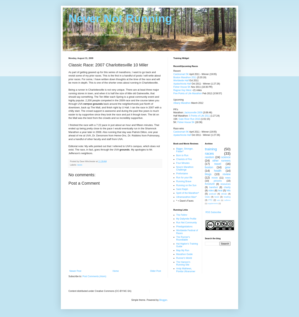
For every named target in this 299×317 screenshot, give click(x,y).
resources (225, 184)
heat (220, 190)
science (226, 157)
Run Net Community (186, 222)
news (228, 177)
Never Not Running (120, 18)
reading (227, 197)
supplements (213, 203)
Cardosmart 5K (181, 74)
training (211, 149)
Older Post (155, 271)
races (79, 165)
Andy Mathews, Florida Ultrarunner (185, 270)
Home (116, 271)
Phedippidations (184, 226)
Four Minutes (183, 163)
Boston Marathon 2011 (184, 77)
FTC (210, 200)
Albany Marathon (182, 103)
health (217, 170)
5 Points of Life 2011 (199, 115)
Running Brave (183, 181)
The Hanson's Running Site (183, 263)
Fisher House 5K (181, 87)
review (227, 174)
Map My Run (182, 250)
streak (224, 194)
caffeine (227, 200)
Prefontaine (182, 173)
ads (218, 200)
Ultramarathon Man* (186, 197)
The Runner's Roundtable (183, 238)
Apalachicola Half (182, 83)
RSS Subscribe (213, 212)
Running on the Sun (186, 185)
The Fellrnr (181, 215)
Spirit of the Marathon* (187, 193)
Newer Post (75, 271)
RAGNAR (210, 184)
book (217, 197)
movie (215, 177)
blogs (208, 174)
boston (209, 167)
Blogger (163, 300)
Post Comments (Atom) (94, 276)
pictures (218, 180)
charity (227, 187)
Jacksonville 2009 (193, 112)
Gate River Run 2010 (189, 119)
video (211, 190)
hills (229, 190)
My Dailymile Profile (186, 218)
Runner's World (184, 258)
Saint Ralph (182, 189)
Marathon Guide (184, 254)
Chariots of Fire (184, 159)
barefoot (213, 187)
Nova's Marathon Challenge (184, 168)
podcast (212, 194)
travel (217, 163)
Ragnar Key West (182, 90)
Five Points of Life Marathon (187, 93)
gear (228, 167)
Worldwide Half (181, 80)
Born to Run (182, 155)
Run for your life (184, 177)
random (209, 157)
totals (207, 197)
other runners (221, 160)
